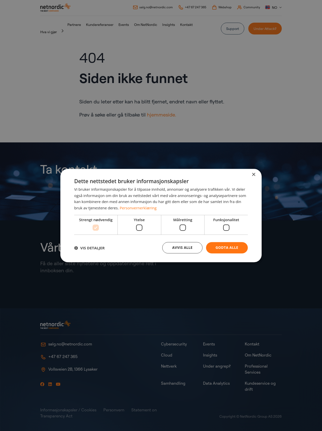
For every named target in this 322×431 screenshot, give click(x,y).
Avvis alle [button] (182, 247)
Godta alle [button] (227, 247)
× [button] (253, 175)
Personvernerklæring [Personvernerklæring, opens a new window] (138, 207)
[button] (89, 248)
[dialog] (161, 215)
